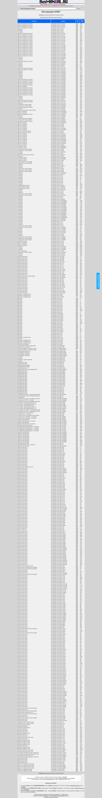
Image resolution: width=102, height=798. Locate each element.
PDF (77, 23)
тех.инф (60, 795)
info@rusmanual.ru (63, 778)
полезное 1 (57, 794)
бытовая (55, 795)
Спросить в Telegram (98, 280)
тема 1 (63, 795)
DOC (77, 25)
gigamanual (65, 794)
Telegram (73, 778)
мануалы (46, 795)
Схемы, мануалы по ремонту (41, 794)
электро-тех (52, 794)
